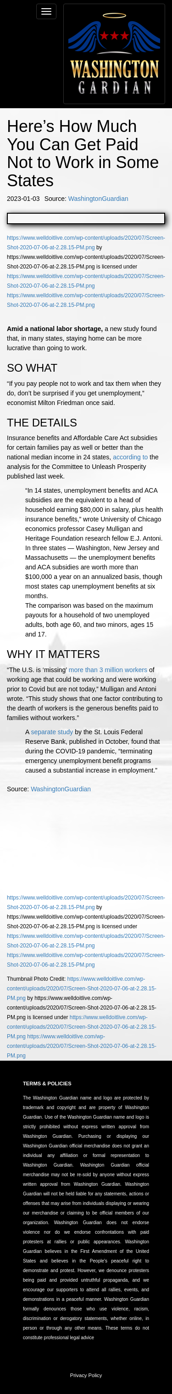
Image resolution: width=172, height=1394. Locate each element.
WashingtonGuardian (98, 198)
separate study (52, 732)
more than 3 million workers (108, 669)
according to (130, 457)
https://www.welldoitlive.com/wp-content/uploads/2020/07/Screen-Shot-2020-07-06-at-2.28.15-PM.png (81, 988)
